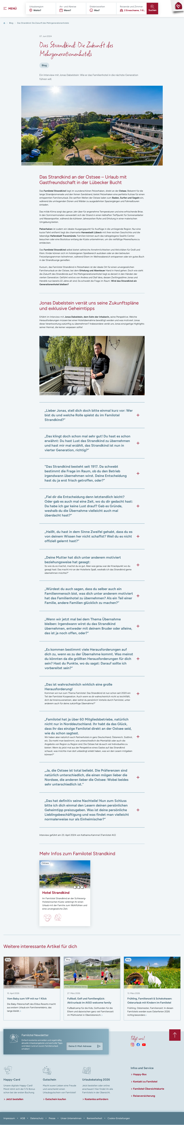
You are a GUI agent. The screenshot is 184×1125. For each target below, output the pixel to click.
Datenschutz (36, 1118)
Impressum (9, 1118)
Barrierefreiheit (94, 1118)
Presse (52, 1118)
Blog (11, 23)
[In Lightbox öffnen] (92, 366)
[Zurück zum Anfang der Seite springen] (175, 1035)
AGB (22, 1118)
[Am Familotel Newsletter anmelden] (98, 1046)
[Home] (4, 23)
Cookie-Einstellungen (119, 1118)
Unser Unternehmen (71, 1118)
